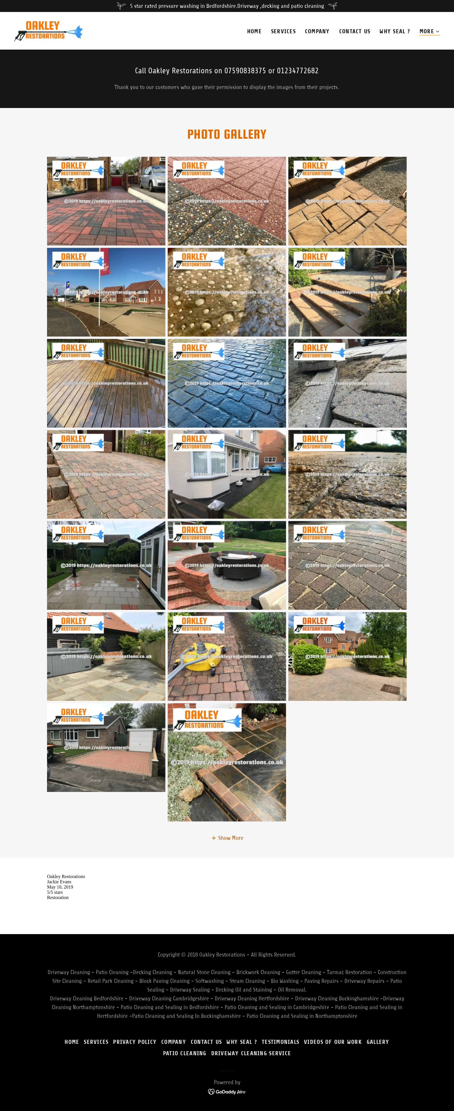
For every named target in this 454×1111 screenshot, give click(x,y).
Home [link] (254, 31)
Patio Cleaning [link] (185, 1053)
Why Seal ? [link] (395, 31)
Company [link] (317, 31)
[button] (430, 31)
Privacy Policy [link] (135, 1042)
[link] (48, 30)
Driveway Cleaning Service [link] (251, 1053)
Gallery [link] (378, 1042)
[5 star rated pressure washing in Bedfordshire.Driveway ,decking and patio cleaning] (227, 6)
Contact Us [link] (354, 31)
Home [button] (72, 1042)
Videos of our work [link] (333, 1042)
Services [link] (283, 31)
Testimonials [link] (280, 1042)
